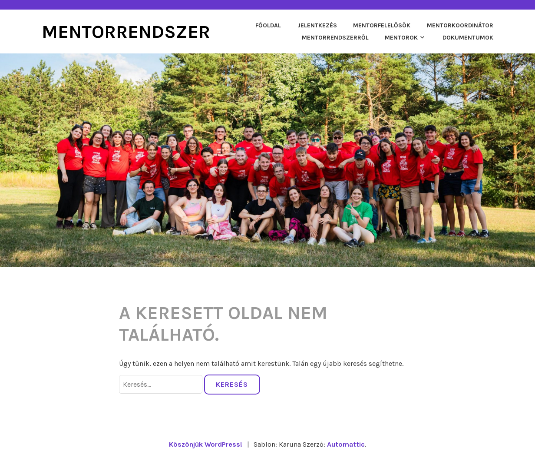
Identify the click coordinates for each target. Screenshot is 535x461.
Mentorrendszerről (335, 37)
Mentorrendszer (126, 32)
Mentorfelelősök (381, 25)
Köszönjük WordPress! (205, 444)
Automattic (346, 444)
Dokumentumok (468, 37)
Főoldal (268, 25)
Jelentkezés (317, 25)
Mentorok (401, 37)
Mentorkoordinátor (460, 25)
